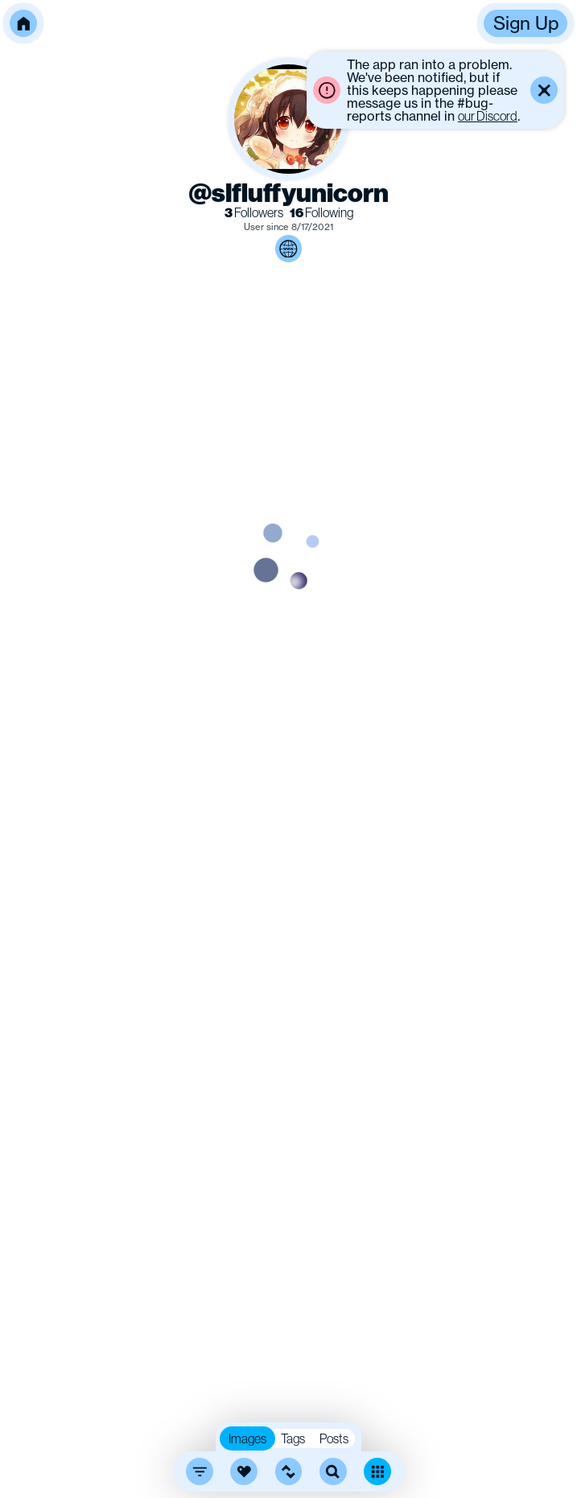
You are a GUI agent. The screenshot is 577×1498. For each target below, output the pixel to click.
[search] (333, 1471)
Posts (333, 1438)
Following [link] (321, 213)
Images (247, 1438)
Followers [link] (254, 213)
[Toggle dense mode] (377, 1471)
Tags (293, 1438)
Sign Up (525, 23)
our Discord (487, 116)
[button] (23, 23)
